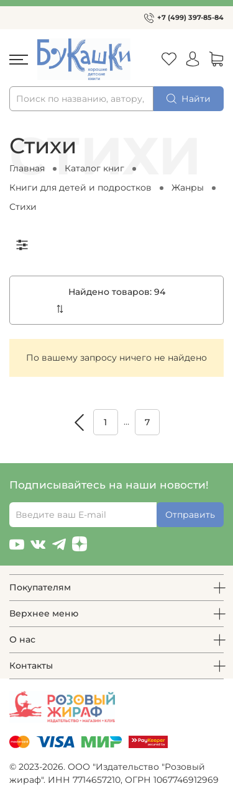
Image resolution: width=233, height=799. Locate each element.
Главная (27, 168)
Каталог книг (94, 168)
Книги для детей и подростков (80, 187)
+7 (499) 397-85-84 (190, 17)
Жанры (187, 187)
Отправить (190, 514)
